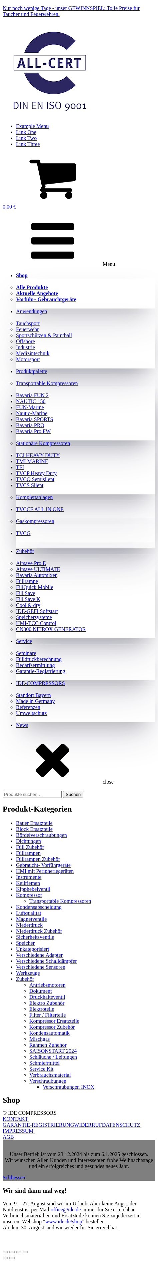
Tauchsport (28, 323)
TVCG (23, 533)
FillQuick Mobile (34, 587)
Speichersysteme (34, 617)
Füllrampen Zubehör (38, 859)
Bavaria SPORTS (34, 419)
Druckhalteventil (47, 997)
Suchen (73, 794)
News (22, 725)
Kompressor (29, 895)
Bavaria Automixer (36, 575)
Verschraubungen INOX (68, 1087)
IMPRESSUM (19, 1131)
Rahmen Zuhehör (48, 1045)
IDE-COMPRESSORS (40, 683)
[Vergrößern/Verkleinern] (5, 1252)
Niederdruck (29, 925)
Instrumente (28, 877)
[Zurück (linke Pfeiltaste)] (5, 1258)
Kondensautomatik (49, 1033)
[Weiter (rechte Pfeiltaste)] (12, 1258)
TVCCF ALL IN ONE (40, 509)
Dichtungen (28, 841)
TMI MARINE (32, 461)
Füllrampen (28, 853)
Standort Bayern (33, 695)
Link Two (26, 138)
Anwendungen (31, 311)
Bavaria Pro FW (33, 431)
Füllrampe (27, 581)
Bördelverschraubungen (41, 835)
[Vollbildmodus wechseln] (12, 1252)
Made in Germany (35, 701)
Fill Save (25, 593)
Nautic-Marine (31, 413)
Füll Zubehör (30, 847)
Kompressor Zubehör (52, 1027)
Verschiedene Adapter (39, 955)
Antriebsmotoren (47, 985)
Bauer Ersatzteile (34, 823)
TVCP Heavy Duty (36, 473)
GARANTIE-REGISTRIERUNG (38, 1125)
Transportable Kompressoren (47, 383)
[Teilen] (18, 1252)
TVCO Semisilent (35, 479)
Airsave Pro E (31, 563)
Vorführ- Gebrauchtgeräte (46, 299)
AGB (8, 1137)
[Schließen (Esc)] (25, 1252)
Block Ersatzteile (34, 829)
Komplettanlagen (34, 497)
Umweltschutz (31, 713)
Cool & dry (28, 605)
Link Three (28, 144)
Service (24, 641)
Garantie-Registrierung (40, 671)
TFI (20, 467)
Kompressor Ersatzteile (54, 1021)
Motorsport (28, 359)
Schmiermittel (44, 1063)
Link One (26, 132)
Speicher (25, 943)
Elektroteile (41, 1009)
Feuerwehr (27, 329)
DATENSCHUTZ (122, 1125)
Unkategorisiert (32, 949)
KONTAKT (16, 1119)
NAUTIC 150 (30, 401)
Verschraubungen (47, 1081)
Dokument (40, 991)
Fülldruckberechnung (39, 659)
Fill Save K (28, 599)
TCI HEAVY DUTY (38, 455)
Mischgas (39, 1039)
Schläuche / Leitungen (53, 1057)
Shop (22, 275)
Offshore (25, 341)
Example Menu (32, 126)
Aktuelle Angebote (37, 293)
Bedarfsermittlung (35, 665)
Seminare (26, 653)
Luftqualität (28, 913)
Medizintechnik (32, 353)
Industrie (25, 347)
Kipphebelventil (33, 889)
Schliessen (14, 1177)
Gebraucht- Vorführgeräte (43, 865)
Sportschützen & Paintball (44, 335)
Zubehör (25, 551)
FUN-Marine (30, 407)
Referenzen (28, 707)
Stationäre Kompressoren (43, 443)
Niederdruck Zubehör (39, 931)
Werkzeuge (28, 973)
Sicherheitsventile (35, 937)
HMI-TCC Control (36, 623)
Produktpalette (31, 371)
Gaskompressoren (35, 521)
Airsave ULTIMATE (38, 569)
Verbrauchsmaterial (50, 1075)
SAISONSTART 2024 (53, 1051)
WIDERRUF (88, 1125)
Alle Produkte (32, 287)
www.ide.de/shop (63, 1221)
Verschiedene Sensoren (40, 967)
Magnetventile (31, 919)
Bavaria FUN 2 (32, 395)
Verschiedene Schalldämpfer (46, 961)
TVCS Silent (29, 485)
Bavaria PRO (30, 425)
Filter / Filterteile (47, 1015)
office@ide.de (66, 1209)
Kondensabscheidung (39, 907)
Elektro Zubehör (46, 1003)
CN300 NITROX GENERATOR (51, 629)
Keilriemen (28, 883)
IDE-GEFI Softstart (37, 611)
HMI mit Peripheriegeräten (45, 871)
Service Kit (41, 1069)
